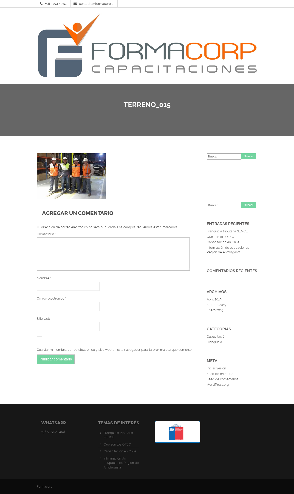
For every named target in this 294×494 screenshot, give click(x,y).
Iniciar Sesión (216, 368)
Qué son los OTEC (220, 237)
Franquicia (214, 342)
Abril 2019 (214, 299)
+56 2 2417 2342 (56, 4)
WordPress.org (218, 384)
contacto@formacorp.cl (96, 4)
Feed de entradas (220, 374)
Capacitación (216, 336)
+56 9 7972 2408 (53, 432)
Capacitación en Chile (223, 242)
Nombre (44, 284)
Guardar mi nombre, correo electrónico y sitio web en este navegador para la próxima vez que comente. (114, 355)
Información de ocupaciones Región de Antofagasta (228, 250)
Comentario (46, 234)
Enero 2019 (215, 310)
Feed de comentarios (222, 379)
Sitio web (43, 324)
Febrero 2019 (216, 305)
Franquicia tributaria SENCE (227, 231)
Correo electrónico (51, 304)
